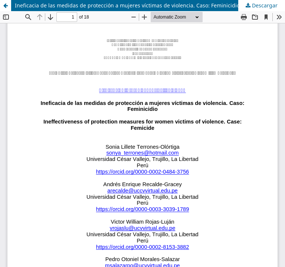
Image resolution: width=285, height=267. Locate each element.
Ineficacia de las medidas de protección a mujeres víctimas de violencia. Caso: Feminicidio (127, 5)
